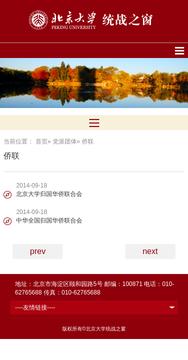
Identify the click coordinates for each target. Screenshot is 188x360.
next (149, 251)
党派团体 (65, 141)
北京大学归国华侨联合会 (49, 194)
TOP (174, 295)
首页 (42, 141)
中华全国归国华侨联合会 (49, 220)
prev (38, 251)
